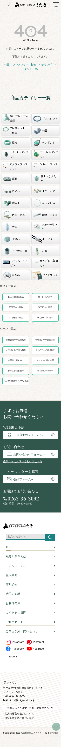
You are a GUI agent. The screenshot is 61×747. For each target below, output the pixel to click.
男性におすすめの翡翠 (16, 340)
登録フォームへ (20, 479)
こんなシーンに (16, 566)
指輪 (33, 64)
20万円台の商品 (16, 307)
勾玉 (6, 64)
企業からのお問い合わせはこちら (22, 461)
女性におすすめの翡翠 (45, 340)
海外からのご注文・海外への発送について (30, 708)
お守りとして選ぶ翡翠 (16, 350)
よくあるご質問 (16, 612)
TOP (8, 547)
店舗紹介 (11, 584)
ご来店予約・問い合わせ (22, 631)
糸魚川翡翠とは (16, 556)
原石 (37, 69)
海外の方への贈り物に (45, 350)
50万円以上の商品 (45, 317)
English (13, 656)
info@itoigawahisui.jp (22, 700)
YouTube (35, 648)
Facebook (15, 648)
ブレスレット (20, 64)
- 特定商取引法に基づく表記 (18, 718)
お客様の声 (13, 603)
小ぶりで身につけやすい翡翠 (16, 381)
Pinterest (35, 642)
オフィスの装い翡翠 (45, 360)
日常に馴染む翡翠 (16, 371)
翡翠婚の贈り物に (16, 360)
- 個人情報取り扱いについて (18, 713)
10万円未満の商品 (16, 297)
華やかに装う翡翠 (45, 371)
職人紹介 (11, 575)
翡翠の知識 (13, 594)
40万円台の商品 (16, 317)
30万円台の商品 (45, 307)
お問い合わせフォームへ (26, 454)
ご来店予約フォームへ (25, 435)
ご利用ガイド (14, 622)
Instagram (15, 642)
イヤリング (45, 64)
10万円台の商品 (45, 297)
